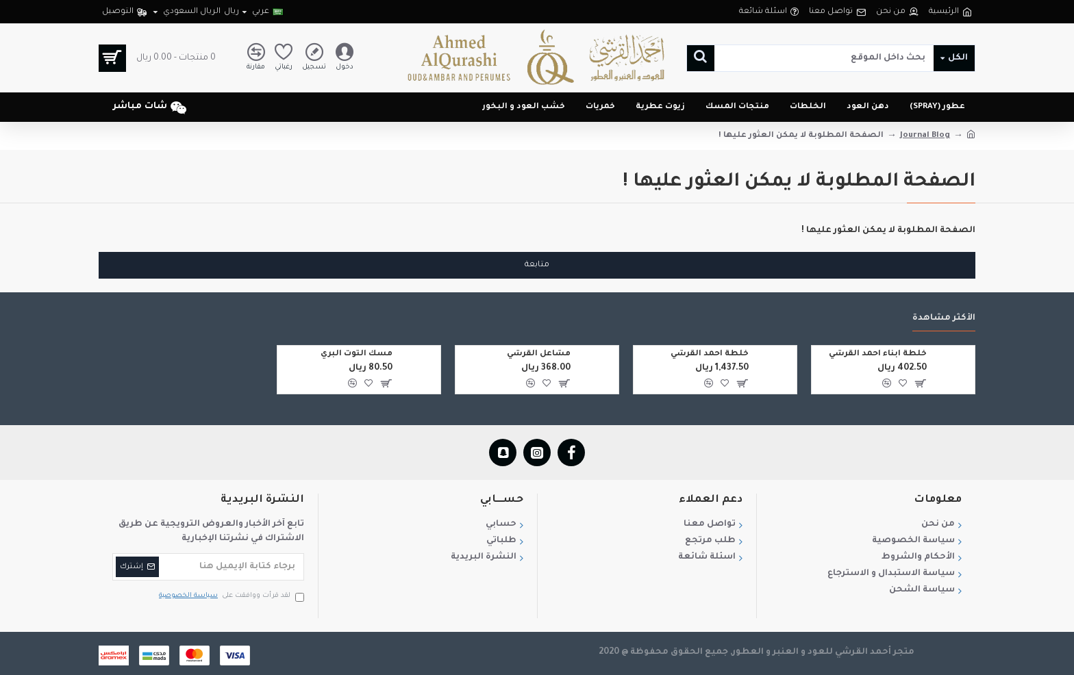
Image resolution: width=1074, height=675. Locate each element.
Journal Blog (925, 135)
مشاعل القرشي (539, 354)
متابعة (537, 265)
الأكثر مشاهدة (943, 318)
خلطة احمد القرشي (710, 354)
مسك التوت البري (356, 354)
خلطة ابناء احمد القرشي (878, 354)
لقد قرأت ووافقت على (230, 596)
